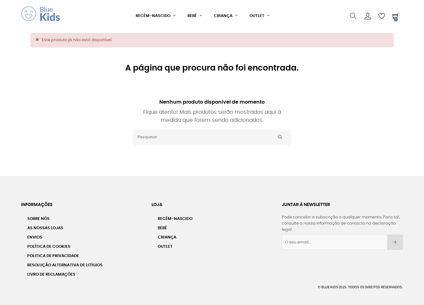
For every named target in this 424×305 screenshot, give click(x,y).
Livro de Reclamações (51, 273)
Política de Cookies (48, 245)
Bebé (162, 226)
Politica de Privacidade (53, 254)
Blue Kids (329, 285)
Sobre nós (38, 217)
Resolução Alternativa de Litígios (65, 263)
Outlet (165, 245)
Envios (34, 236)
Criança (167, 236)
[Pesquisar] (212, 135)
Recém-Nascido (175, 217)
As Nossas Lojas (45, 226)
